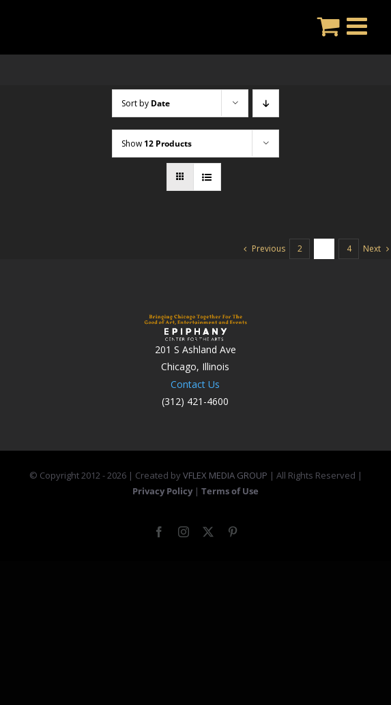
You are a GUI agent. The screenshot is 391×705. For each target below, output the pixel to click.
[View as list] (207, 177)
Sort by (145, 103)
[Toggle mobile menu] (359, 26)
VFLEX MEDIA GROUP (225, 475)
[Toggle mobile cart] (328, 26)
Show (156, 143)
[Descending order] (265, 103)
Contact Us (195, 384)
